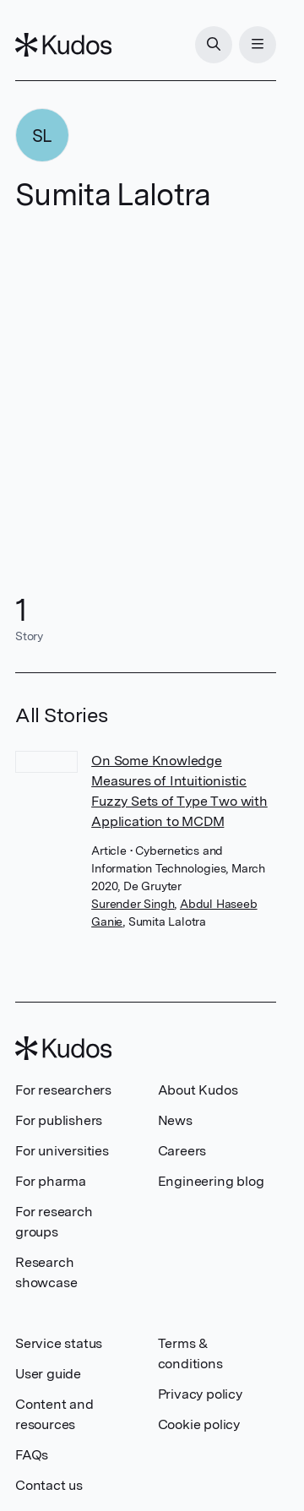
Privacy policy (200, 1394)
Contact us (49, 1485)
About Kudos (198, 1090)
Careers (182, 1151)
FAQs (31, 1455)
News (175, 1120)
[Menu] (257, 44)
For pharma (50, 1181)
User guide (48, 1374)
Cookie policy (199, 1424)
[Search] (213, 44)
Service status (58, 1343)
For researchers (63, 1090)
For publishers (58, 1120)
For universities (62, 1151)
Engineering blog (211, 1181)
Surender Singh (132, 903)
